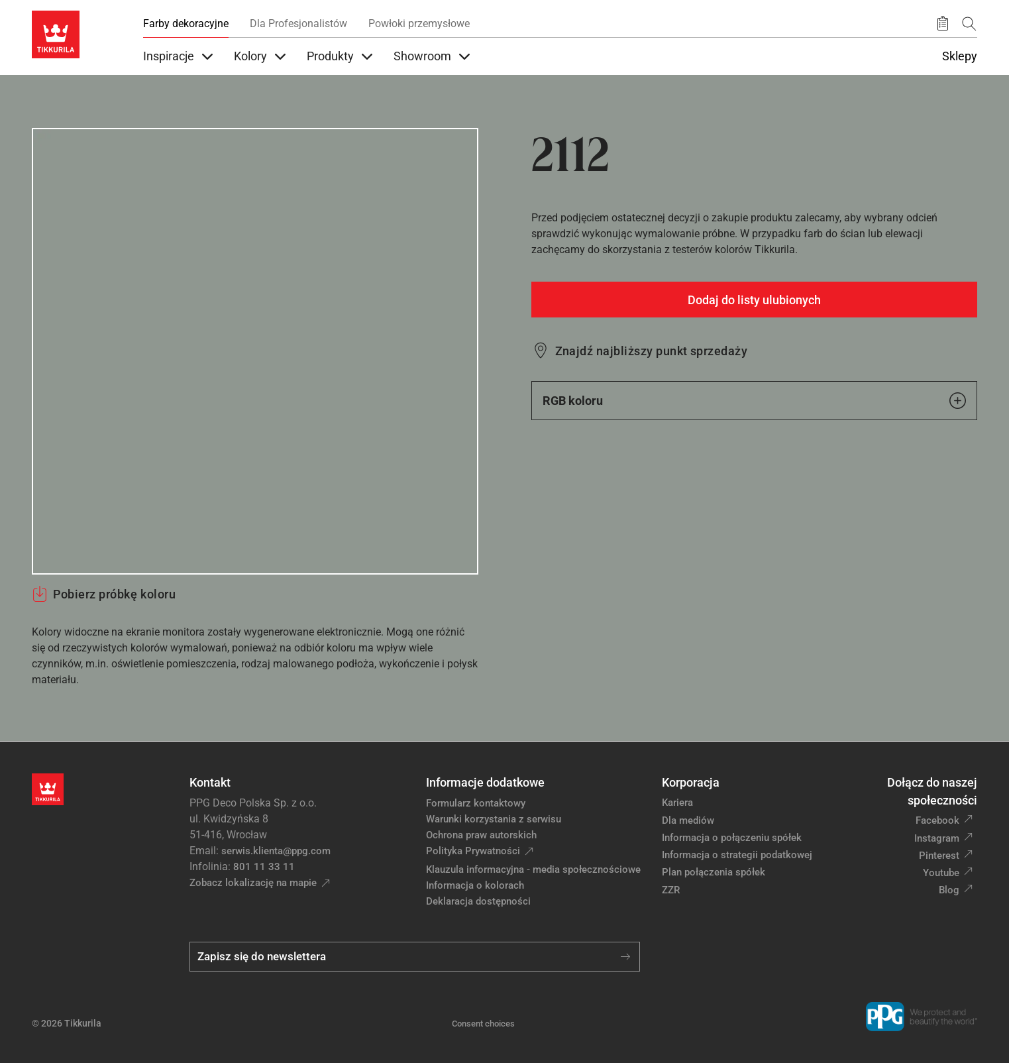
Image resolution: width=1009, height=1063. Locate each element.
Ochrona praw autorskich (481, 835)
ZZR (671, 890)
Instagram (936, 838)
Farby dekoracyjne (186, 23)
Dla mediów (688, 820)
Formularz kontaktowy (475, 803)
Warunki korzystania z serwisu (493, 819)
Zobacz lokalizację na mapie (253, 883)
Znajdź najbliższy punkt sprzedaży (651, 351)
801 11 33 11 (264, 867)
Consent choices (483, 1024)
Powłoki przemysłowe (419, 23)
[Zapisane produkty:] (943, 24)
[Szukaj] (969, 23)
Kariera (677, 803)
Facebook (937, 820)
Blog (949, 890)
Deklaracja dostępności (478, 901)
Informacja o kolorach (475, 885)
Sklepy (959, 56)
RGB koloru (755, 400)
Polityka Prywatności (473, 851)
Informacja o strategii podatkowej (737, 855)
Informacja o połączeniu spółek (732, 838)
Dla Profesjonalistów (298, 23)
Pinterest (939, 856)
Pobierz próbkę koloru (104, 594)
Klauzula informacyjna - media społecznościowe (533, 869)
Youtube (941, 873)
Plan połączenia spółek (713, 872)
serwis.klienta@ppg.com (276, 851)
